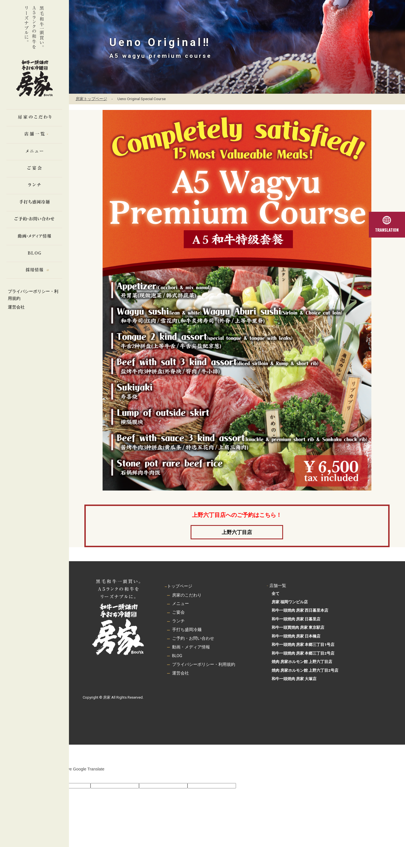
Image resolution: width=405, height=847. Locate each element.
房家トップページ (91, 98)
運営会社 (16, 307)
